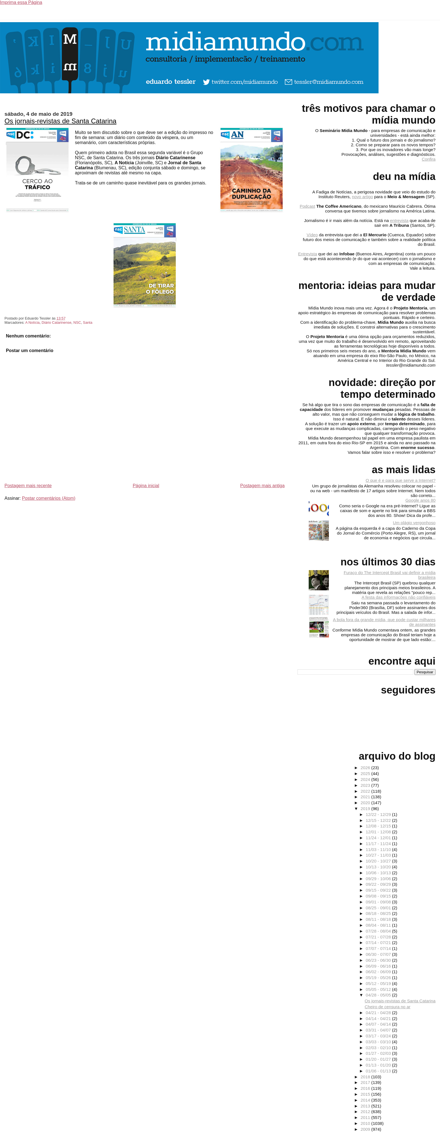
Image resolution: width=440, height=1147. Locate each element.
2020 (366, 802)
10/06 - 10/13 (379, 872)
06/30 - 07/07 (379, 954)
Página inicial (146, 485)
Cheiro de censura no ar (388, 1006)
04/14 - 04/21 (379, 1018)
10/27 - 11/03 (379, 855)
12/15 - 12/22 (379, 820)
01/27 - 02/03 (379, 1053)
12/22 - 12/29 (379, 814)
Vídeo (312, 234)
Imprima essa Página (21, 2)
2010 (366, 1123)
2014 (366, 1100)
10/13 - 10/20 (379, 866)
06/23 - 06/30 (379, 960)
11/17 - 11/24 (379, 843)
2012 (366, 1111)
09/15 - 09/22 (379, 890)
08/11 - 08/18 (379, 919)
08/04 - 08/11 (379, 925)
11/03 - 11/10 (379, 849)
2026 (366, 767)
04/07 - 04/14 (379, 1024)
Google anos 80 (420, 500)
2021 (366, 796)
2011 (366, 1117)
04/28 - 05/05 (379, 995)
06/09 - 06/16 (379, 966)
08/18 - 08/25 (379, 913)
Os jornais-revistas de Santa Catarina (60, 121)
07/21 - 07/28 (379, 937)
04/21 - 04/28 (379, 1012)
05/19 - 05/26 (379, 977)
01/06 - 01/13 (379, 1071)
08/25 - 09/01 (379, 907)
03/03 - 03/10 (379, 1041)
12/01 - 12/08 (379, 831)
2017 (366, 1082)
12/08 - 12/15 (379, 826)
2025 (366, 773)
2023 (366, 785)
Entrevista (307, 253)
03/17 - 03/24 (379, 1035)
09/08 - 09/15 (379, 896)
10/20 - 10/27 (379, 861)
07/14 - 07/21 (379, 942)
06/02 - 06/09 (379, 971)
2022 (366, 791)
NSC (77, 322)
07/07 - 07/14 (379, 948)
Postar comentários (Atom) (48, 498)
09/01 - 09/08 (379, 901)
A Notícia (32, 322)
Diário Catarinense (56, 322)
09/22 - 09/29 (379, 884)
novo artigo (362, 196)
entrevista (399, 220)
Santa (87, 322)
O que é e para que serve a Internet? (401, 480)
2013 (366, 1106)
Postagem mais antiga (262, 485)
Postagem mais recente (28, 485)
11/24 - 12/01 (379, 837)
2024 (366, 779)
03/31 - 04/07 (379, 1030)
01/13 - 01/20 (379, 1065)
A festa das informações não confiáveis (399, 597)
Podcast (307, 206)
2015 (366, 1094)
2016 (366, 1088)
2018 (366, 1076)
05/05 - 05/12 (379, 989)
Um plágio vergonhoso (414, 522)
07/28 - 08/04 (379, 931)
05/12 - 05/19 (379, 983)
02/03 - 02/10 (379, 1047)
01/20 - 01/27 (379, 1059)
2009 (366, 1129)
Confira (429, 159)
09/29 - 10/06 (379, 878)
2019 (366, 808)
